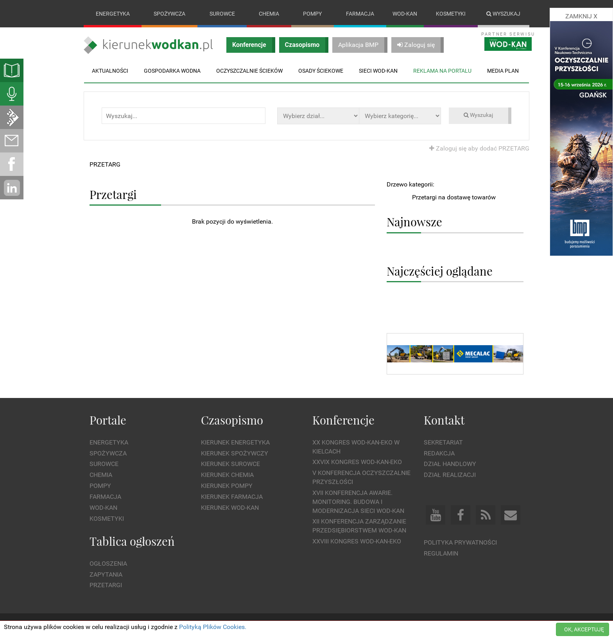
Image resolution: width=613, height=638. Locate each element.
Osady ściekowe (320, 71)
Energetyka (113, 14)
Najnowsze (414, 221)
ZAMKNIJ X (581, 16)
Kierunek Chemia (227, 475)
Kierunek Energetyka (235, 442)
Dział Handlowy (450, 464)
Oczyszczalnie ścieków (249, 71)
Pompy (312, 14)
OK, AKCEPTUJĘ (584, 629)
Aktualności (110, 71)
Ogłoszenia (108, 563)
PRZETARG (105, 164)
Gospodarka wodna (172, 71)
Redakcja (439, 453)
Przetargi (106, 585)
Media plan (503, 71)
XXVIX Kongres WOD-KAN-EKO (357, 462)
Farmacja (360, 14)
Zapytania (106, 574)
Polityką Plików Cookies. (212, 627)
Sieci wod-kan (378, 71)
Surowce (222, 14)
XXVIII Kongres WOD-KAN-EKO (356, 541)
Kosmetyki (451, 14)
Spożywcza (169, 14)
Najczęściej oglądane (440, 270)
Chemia (269, 14)
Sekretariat (443, 442)
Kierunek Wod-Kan (230, 507)
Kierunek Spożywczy (234, 453)
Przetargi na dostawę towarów (454, 197)
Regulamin (441, 553)
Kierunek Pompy (227, 485)
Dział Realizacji (450, 475)
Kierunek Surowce (230, 464)
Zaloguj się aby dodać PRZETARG (479, 148)
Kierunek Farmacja (232, 496)
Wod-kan (405, 14)
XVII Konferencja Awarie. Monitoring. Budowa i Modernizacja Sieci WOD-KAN (358, 501)
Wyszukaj (503, 14)
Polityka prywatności (460, 542)
